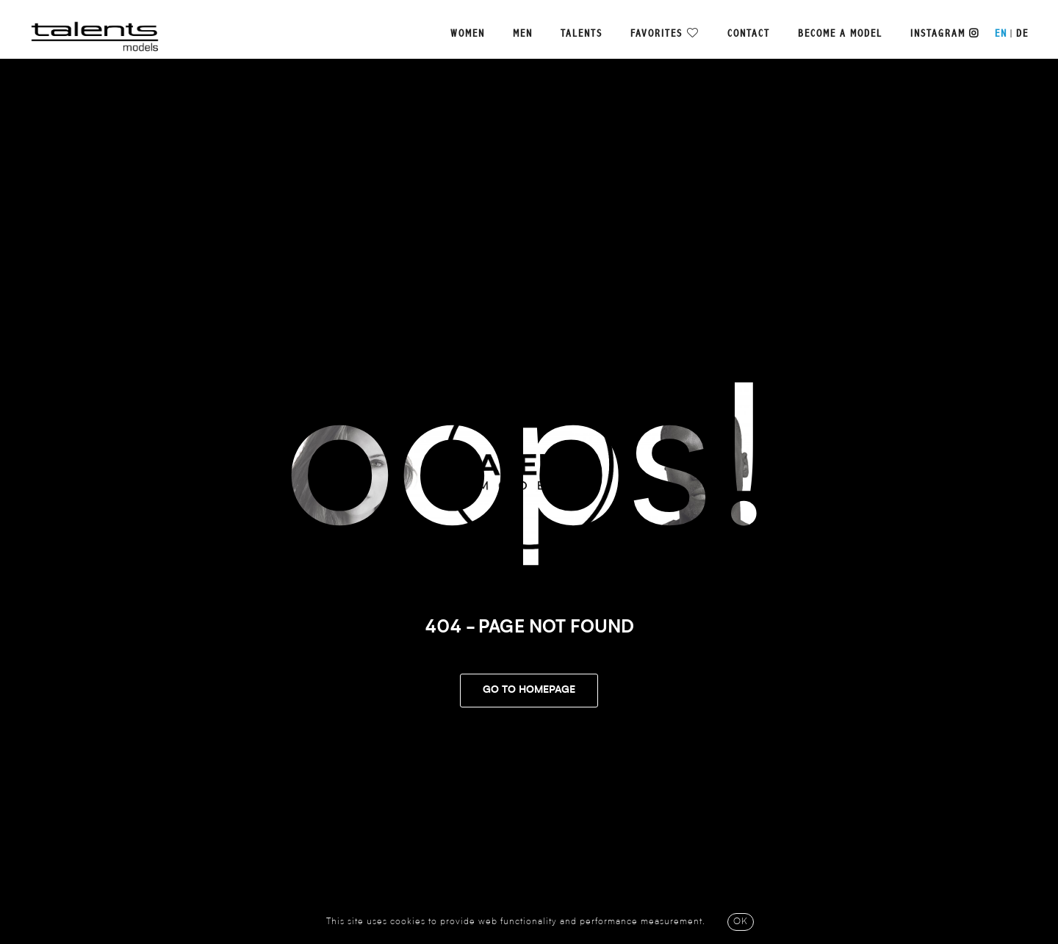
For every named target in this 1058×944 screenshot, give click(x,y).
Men (523, 34)
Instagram (944, 34)
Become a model (840, 34)
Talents (581, 34)
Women (467, 34)
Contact (748, 34)
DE (1022, 34)
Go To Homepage (529, 690)
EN (1001, 34)
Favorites (656, 34)
